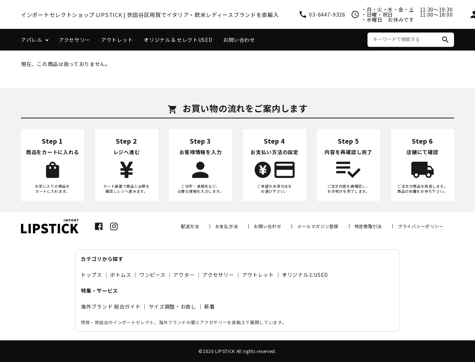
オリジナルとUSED (305, 274)
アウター (184, 274)
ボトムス (120, 274)
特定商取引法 (368, 226)
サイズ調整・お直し (172, 306)
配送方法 (190, 226)
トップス (91, 274)
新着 (209, 306)
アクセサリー (74, 39)
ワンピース (152, 274)
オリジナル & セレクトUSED (178, 39)
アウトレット (117, 39)
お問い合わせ (239, 39)
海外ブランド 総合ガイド (110, 306)
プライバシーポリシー (421, 226)
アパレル (31, 39)
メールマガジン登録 (317, 226)
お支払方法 (226, 226)
